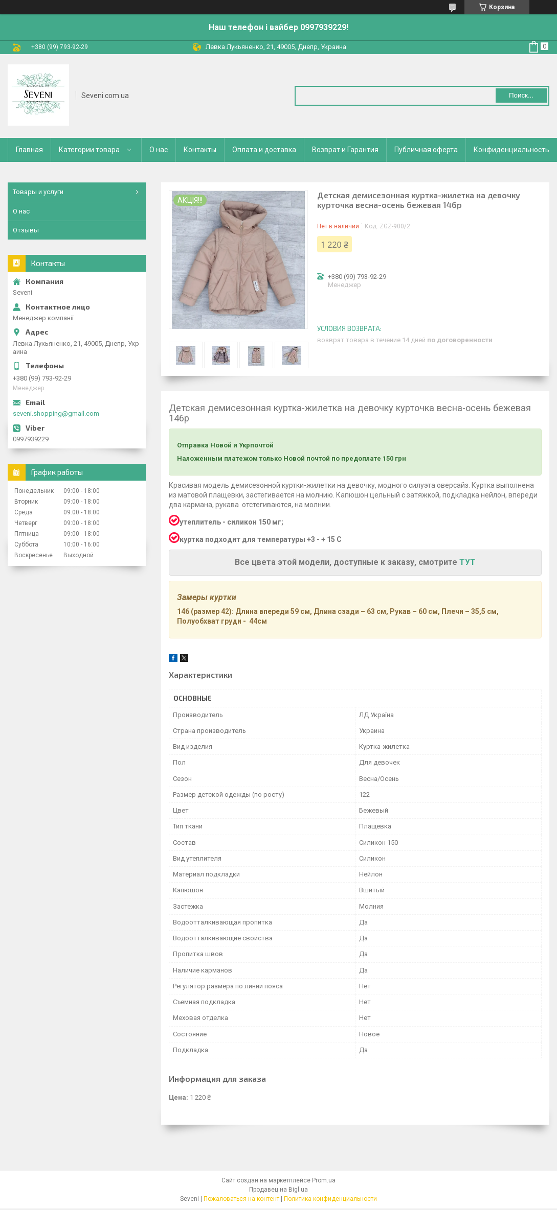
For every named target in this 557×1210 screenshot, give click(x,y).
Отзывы (26, 230)
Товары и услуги (38, 192)
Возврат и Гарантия (345, 150)
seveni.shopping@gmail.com (56, 413)
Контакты (200, 150)
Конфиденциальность (511, 150)
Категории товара (89, 150)
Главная (29, 150)
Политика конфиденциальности (330, 1198)
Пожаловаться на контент (241, 1198)
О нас (158, 150)
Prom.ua (324, 1180)
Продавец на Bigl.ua (278, 1189)
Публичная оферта (426, 150)
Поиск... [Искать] (521, 95)
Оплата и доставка (264, 150)
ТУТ (466, 562)
